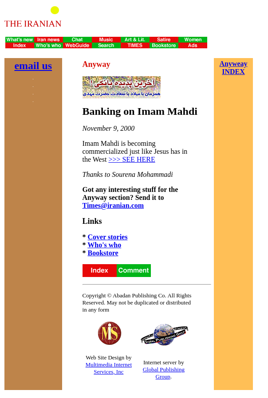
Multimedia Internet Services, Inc (109, 368)
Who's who (104, 245)
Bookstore (103, 253)
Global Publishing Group (164, 373)
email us (33, 65)
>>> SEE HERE (131, 159)
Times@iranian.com (113, 205)
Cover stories (108, 237)
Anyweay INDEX (233, 67)
